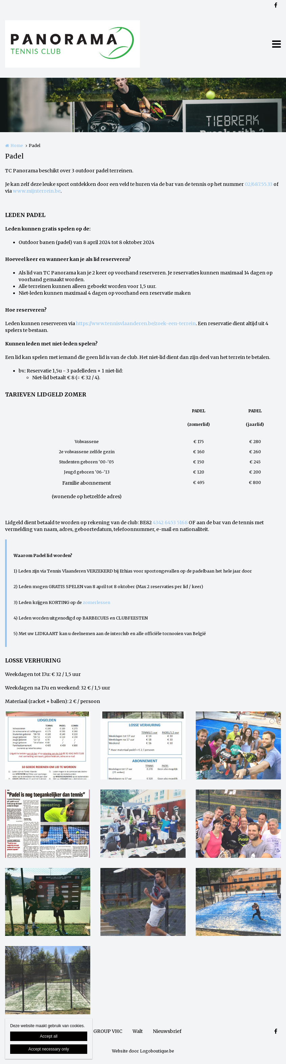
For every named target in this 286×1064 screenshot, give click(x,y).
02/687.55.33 (258, 184)
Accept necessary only (48, 1049)
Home (16, 145)
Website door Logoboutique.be (143, 1051)
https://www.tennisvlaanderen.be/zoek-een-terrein (136, 323)
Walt (138, 1031)
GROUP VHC (107, 1031)
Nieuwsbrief (167, 1031)
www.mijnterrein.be (37, 191)
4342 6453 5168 (170, 522)
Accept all (48, 1036)
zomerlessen (96, 602)
